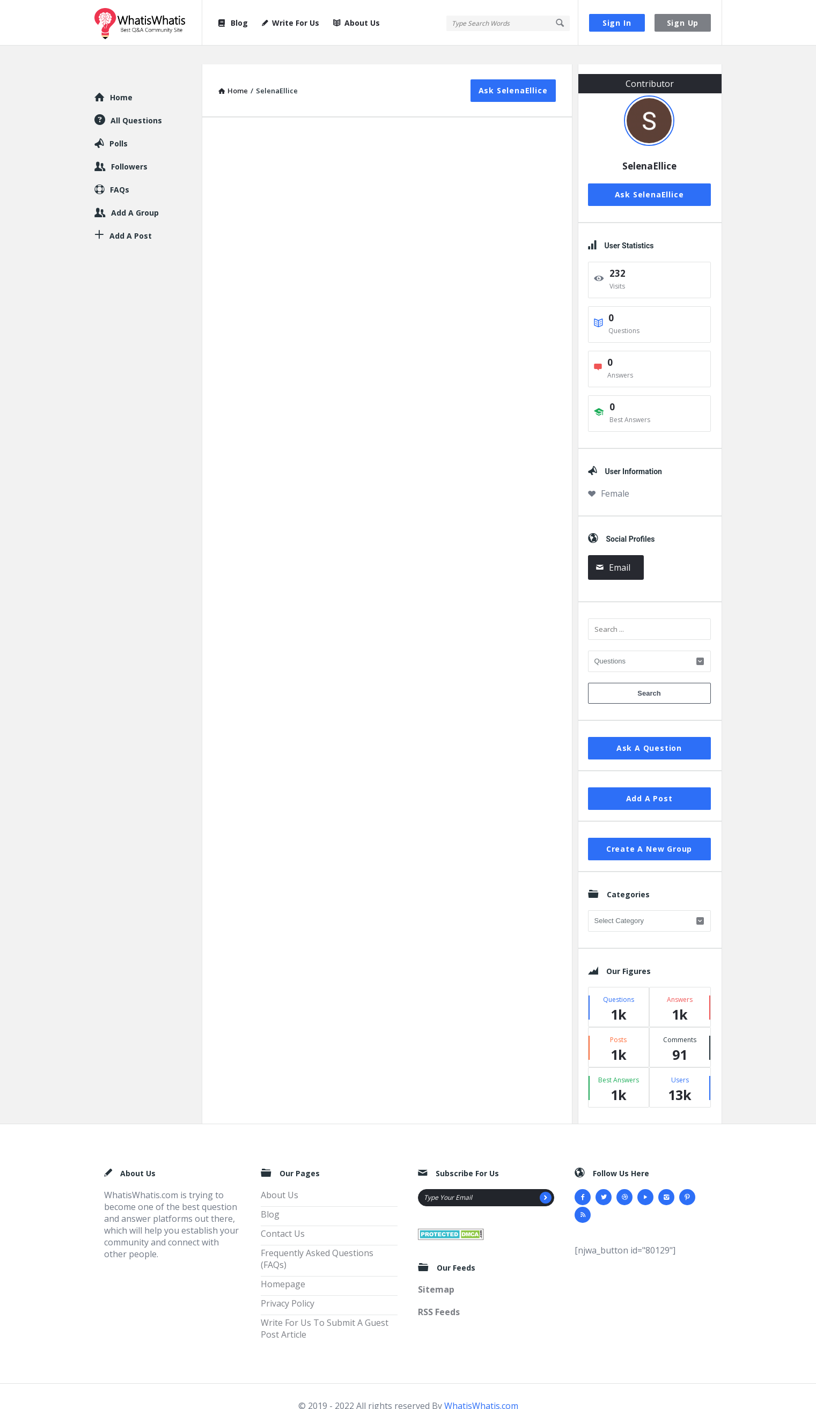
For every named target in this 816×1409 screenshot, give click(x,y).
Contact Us (283, 1215)
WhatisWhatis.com (481, 1387)
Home (121, 78)
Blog (232, 23)
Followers (129, 148)
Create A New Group (649, 830)
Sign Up (683, 23)
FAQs (119, 171)
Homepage (283, 1265)
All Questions (136, 102)
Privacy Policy (287, 1284)
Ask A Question (649, 729)
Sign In (616, 23)
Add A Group (135, 194)
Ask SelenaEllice (513, 72)
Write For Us (290, 23)
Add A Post (649, 779)
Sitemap (436, 1271)
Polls (118, 125)
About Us (356, 23)
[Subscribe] (546, 1179)
